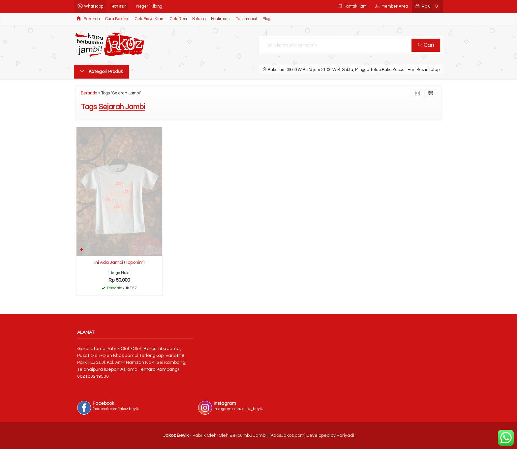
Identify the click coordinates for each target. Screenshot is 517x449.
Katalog (199, 19)
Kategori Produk (101, 71)
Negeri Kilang (149, 6)
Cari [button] (426, 45)
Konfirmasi (220, 19)
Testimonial (246, 19)
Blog (266, 19)
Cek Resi (178, 19)
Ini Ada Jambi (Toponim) (119, 262)
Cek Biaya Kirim (150, 19)
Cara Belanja (117, 19)
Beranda (88, 18)
